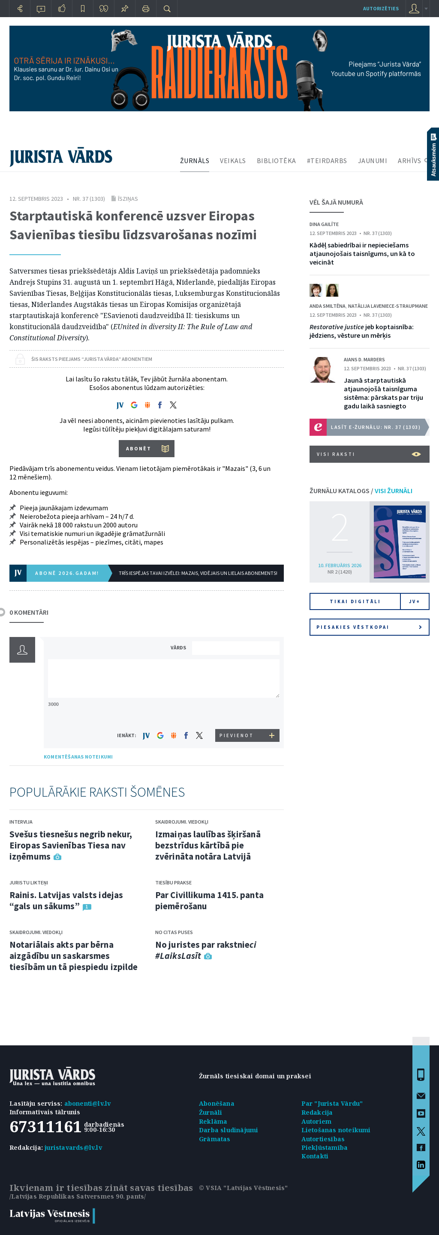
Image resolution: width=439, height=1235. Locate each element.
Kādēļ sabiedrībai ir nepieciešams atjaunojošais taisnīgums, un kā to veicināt (362, 253)
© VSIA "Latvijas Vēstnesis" (243, 1188)
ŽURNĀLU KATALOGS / (361, 490)
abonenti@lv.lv (87, 1103)
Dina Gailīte (324, 224)
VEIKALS (233, 160)
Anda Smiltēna (328, 306)
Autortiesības (323, 1139)
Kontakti (315, 1156)
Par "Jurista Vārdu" (332, 1103)
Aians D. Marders (364, 359)
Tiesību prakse (173, 882)
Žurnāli (210, 1112)
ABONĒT (138, 448)
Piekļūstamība (324, 1147)
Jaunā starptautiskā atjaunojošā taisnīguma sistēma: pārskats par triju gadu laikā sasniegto (383, 393)
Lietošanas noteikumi (336, 1130)
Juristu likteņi (28, 882)
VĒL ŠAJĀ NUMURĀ (336, 202)
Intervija (21, 821)
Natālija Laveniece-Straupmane (388, 306)
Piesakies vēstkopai (369, 627)
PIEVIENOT (237, 735)
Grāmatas (215, 1139)
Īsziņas (128, 198)
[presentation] (237, 713)
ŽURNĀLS (195, 160)
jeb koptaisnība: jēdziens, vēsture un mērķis (362, 330)
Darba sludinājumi (228, 1130)
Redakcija (317, 1112)
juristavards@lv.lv (73, 1147)
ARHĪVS (409, 160)
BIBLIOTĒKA (276, 160)
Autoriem (316, 1121)
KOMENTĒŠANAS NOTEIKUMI (78, 756)
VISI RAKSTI (369, 454)
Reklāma (213, 1121)
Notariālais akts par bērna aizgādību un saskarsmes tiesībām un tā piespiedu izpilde (73, 956)
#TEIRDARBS (327, 160)
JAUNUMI (373, 160)
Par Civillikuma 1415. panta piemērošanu (209, 900)
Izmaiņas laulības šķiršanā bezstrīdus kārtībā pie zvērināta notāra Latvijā (208, 845)
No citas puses (174, 932)
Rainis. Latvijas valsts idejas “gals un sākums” (66, 900)
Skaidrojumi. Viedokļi (36, 932)
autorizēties (381, 8)
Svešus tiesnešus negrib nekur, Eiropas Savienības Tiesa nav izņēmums (70, 845)
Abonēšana (217, 1103)
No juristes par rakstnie (205, 950)
